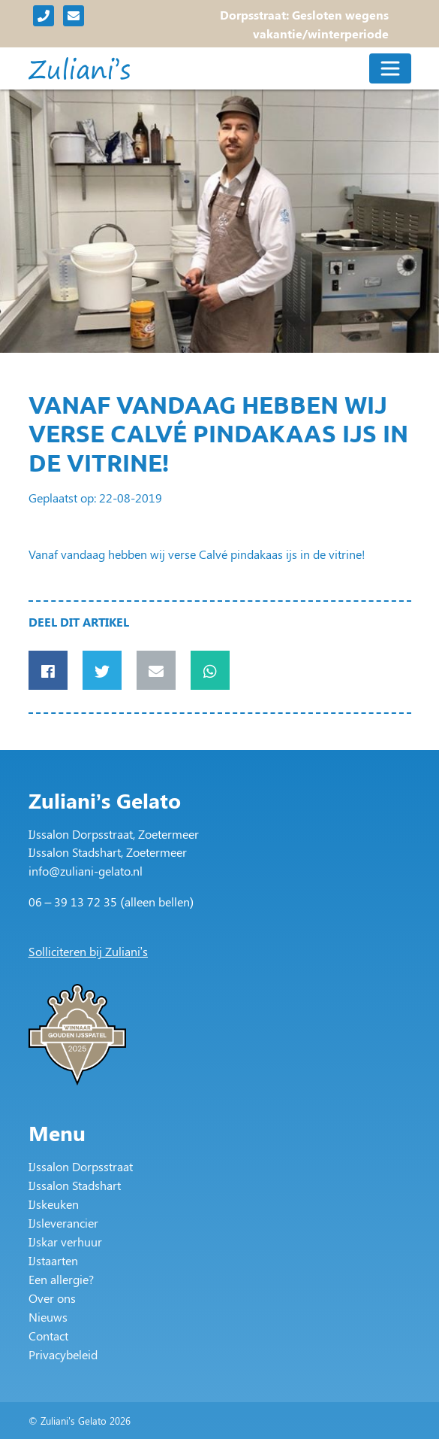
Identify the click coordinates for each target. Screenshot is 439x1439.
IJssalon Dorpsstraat (81, 1166)
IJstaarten (53, 1260)
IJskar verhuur (65, 1241)
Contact (48, 1335)
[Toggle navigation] (390, 68)
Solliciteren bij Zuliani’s (89, 951)
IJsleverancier (63, 1223)
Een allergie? (61, 1279)
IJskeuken (54, 1204)
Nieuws (48, 1317)
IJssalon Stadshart (75, 1185)
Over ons (52, 1298)
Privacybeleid (63, 1354)
